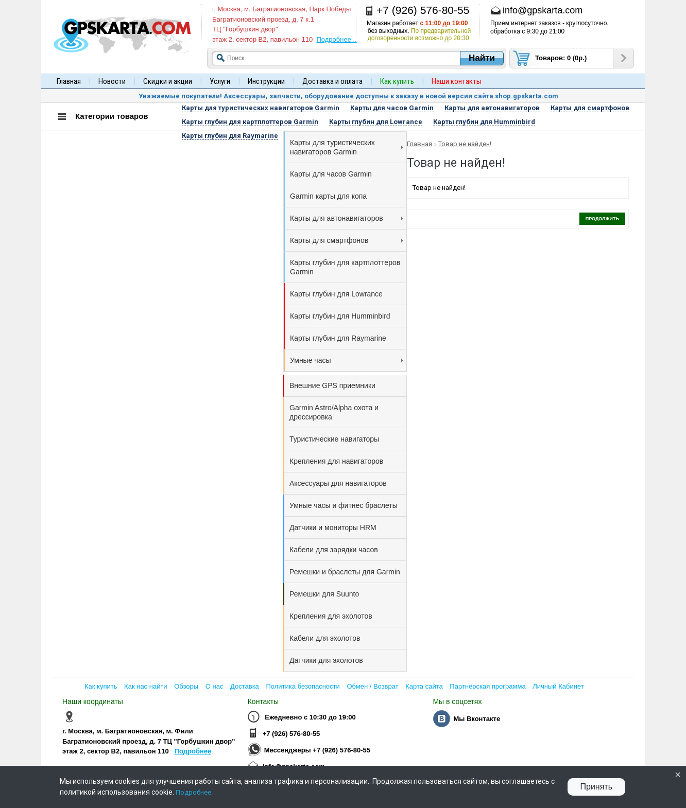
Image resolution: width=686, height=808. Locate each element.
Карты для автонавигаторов (346, 218)
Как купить (100, 686)
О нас (214, 686)
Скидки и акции (167, 81)
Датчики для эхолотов (326, 660)
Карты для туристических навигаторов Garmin (346, 147)
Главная (69, 81)
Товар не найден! (464, 144)
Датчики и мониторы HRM (332, 527)
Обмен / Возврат (372, 686)
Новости (112, 81)
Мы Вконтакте (476, 719)
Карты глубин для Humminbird (340, 316)
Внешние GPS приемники (332, 385)
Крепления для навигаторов (336, 461)
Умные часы (346, 360)
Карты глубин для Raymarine (338, 338)
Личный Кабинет (558, 686)
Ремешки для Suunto (324, 594)
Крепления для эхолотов (330, 616)
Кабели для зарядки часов (333, 550)
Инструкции (266, 81)
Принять (596, 786)
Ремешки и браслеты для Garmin (344, 572)
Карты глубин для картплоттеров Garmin (345, 267)
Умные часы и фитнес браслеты (343, 505)
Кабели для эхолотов (324, 638)
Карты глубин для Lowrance (336, 294)
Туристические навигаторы (334, 439)
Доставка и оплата (332, 81)
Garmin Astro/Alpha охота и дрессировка (334, 412)
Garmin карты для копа (328, 196)
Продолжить (602, 218)
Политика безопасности (302, 686)
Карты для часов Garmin (331, 174)
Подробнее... (336, 39)
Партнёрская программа (487, 686)
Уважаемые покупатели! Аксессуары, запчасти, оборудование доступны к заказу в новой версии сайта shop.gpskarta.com (348, 96)
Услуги (220, 81)
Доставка (244, 686)
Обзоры (186, 686)
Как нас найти (145, 686)
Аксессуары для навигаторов (338, 483)
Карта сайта (423, 686)
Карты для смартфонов (346, 240)
